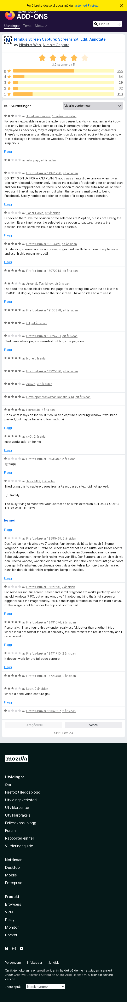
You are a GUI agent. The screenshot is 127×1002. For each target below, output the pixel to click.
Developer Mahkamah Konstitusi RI (50, 397)
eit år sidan (48, 160)
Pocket (11, 935)
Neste (93, 725)
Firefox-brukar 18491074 (43, 622)
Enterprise (13, 883)
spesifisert (44, 970)
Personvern (13, 962)
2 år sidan (48, 409)
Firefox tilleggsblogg (22, 792)
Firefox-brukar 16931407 (43, 459)
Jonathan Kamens (38, 116)
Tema (27, 26)
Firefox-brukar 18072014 (43, 270)
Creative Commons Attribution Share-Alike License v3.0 (52, 975)
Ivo (28, 358)
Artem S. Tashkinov (39, 283)
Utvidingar (12, 26)
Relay (10, 919)
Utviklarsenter (17, 807)
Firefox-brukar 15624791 (43, 336)
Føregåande (33, 725)
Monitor (12, 927)
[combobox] (107, 24)
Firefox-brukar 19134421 (43, 244)
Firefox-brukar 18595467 (43, 538)
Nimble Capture (56, 45)
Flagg (8, 151)
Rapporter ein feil (19, 838)
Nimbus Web (30, 45)
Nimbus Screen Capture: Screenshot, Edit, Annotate (60, 39)
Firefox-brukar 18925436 (43, 371)
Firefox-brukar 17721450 (43, 676)
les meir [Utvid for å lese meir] (10, 520)
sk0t (29, 436)
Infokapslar (34, 962)
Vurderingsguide (19, 846)
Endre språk (13, 987)
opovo (30, 384)
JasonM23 (33, 481)
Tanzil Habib (34, 213)
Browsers (13, 904)
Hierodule (33, 409)
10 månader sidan (64, 116)
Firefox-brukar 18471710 (43, 653)
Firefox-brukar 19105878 (43, 310)
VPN (9, 912)
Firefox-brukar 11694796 (43, 173)
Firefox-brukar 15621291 (43, 587)
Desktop (12, 867)
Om (8, 784)
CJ (28, 323)
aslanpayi (32, 160)
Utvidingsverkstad (21, 800)
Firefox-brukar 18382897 (43, 711)
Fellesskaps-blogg (20, 823)
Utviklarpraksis (17, 815)
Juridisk (53, 962)
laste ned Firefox (86, 5)
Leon (29, 688)
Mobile (11, 875)
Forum (10, 830)
